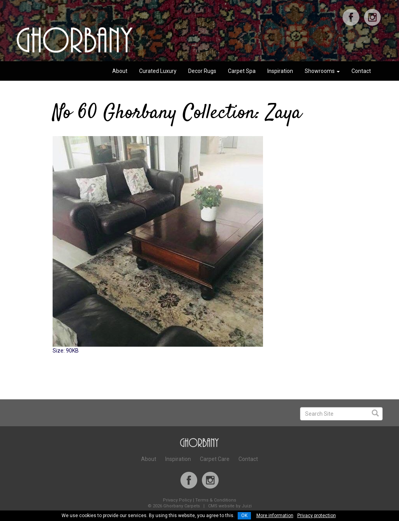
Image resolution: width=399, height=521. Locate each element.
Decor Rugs (202, 71)
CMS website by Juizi (230, 506)
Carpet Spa (242, 71)
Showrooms (322, 71)
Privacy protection (316, 515)
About (119, 71)
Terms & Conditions (215, 500)
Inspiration (280, 71)
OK (244, 515)
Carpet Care (215, 459)
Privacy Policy (177, 500)
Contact (361, 71)
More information (274, 515)
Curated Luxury (158, 71)
